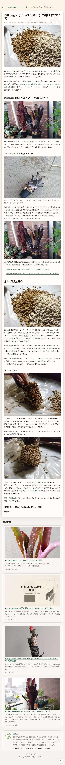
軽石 (31, 141)
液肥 (36, 338)
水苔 (26, 141)
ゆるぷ (36, 22)
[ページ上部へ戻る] (60, 760)
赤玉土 (50, 329)
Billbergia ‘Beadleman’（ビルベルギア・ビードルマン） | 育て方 (27, 269)
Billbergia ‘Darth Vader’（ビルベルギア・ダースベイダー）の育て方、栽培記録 (32, 273)
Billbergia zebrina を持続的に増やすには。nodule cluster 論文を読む (29, 608)
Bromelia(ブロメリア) (15, 7)
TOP (3, 7)
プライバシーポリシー (32, 753)
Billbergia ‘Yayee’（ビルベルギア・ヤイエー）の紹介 (23, 560)
